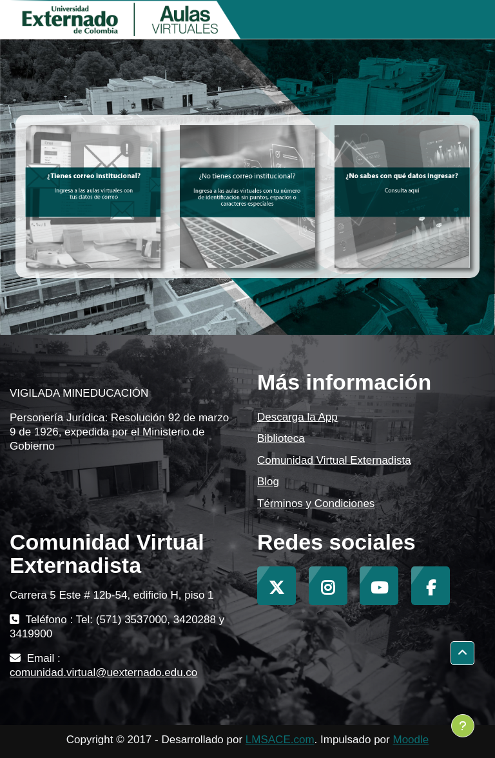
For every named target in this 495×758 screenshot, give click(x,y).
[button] (462, 653)
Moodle (411, 739)
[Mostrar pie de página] (462, 725)
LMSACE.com (280, 739)
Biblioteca (281, 438)
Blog (268, 481)
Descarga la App (297, 417)
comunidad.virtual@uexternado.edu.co (103, 672)
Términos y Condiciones (315, 503)
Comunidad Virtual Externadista (334, 460)
